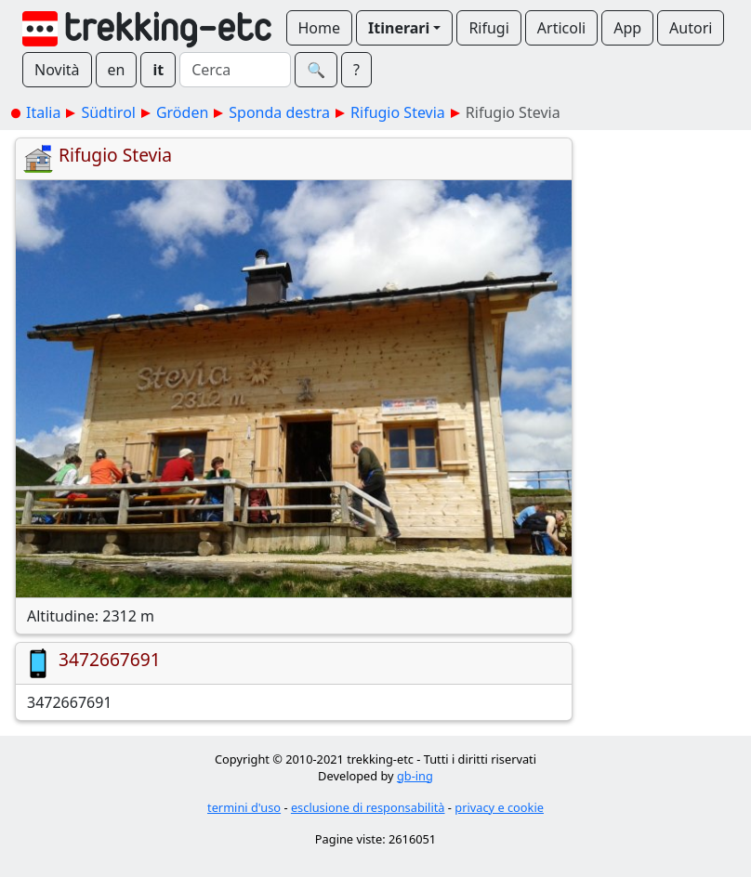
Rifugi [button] (488, 28)
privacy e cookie (499, 807)
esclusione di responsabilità (368, 807)
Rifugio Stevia (397, 112)
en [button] (116, 69)
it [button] (158, 69)
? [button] (356, 69)
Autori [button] (690, 28)
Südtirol (108, 112)
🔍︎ (316, 69)
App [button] (627, 28)
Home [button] (319, 28)
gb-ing (415, 775)
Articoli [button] (561, 28)
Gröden (182, 112)
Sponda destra (279, 112)
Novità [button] (57, 69)
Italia (43, 112)
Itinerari (398, 28)
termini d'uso (244, 807)
